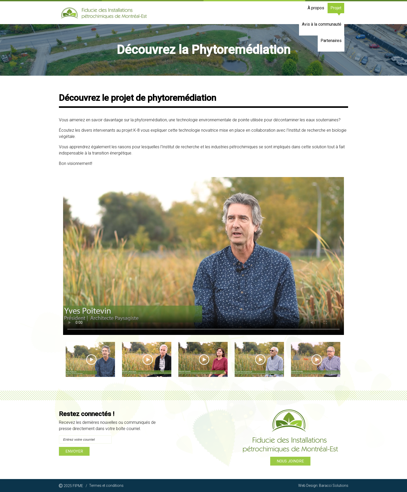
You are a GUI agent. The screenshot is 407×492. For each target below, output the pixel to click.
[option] (203, 50)
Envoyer (74, 451)
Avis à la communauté (297, 12)
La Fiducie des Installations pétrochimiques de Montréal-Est (103, 13)
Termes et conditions (106, 485)
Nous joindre (290, 461)
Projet (265, 12)
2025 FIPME (73, 486)
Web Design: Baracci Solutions (323, 485)
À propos (245, 12)
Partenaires (333, 12)
